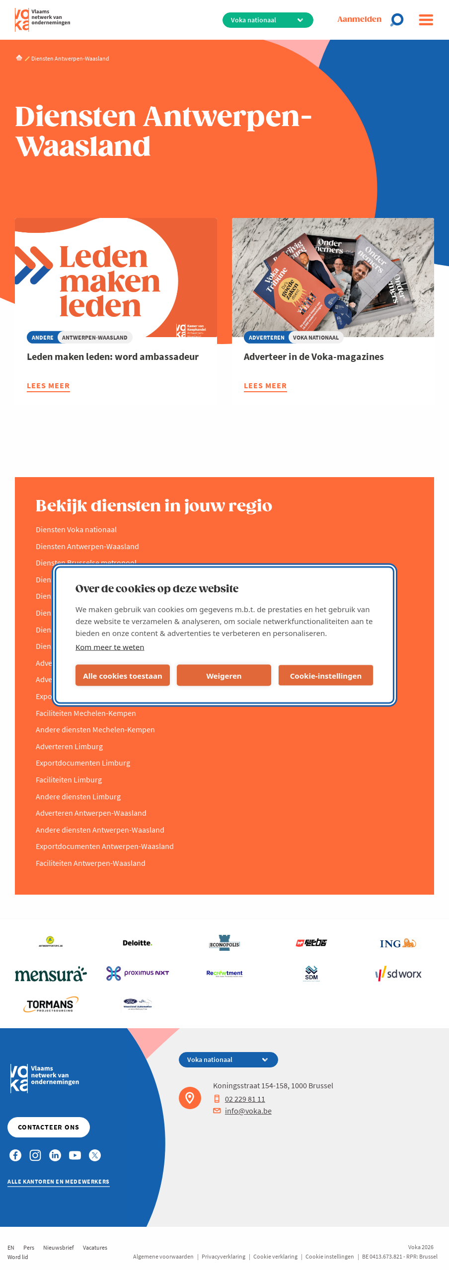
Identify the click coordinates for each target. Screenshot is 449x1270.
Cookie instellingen (329, 1256)
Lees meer (48, 386)
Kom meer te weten (110, 647)
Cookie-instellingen (326, 675)
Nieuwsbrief (58, 1247)
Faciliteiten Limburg (69, 779)
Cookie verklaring (275, 1256)
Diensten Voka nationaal (76, 529)
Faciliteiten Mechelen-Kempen (86, 713)
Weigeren (223, 675)
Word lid (17, 1257)
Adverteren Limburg (69, 746)
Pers (28, 1247)
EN (10, 1247)
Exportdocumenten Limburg (83, 763)
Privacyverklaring (223, 1256)
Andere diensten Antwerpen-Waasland (100, 830)
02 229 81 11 (239, 1099)
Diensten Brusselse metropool (86, 562)
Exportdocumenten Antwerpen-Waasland (105, 846)
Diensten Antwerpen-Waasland (87, 546)
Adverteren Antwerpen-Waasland (91, 813)
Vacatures (95, 1247)
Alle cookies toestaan (122, 675)
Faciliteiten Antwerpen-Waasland (91, 863)
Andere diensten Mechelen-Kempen (95, 729)
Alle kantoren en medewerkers (58, 1181)
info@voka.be (242, 1111)
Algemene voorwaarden (163, 1256)
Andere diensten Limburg (78, 796)
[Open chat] (399, 19)
